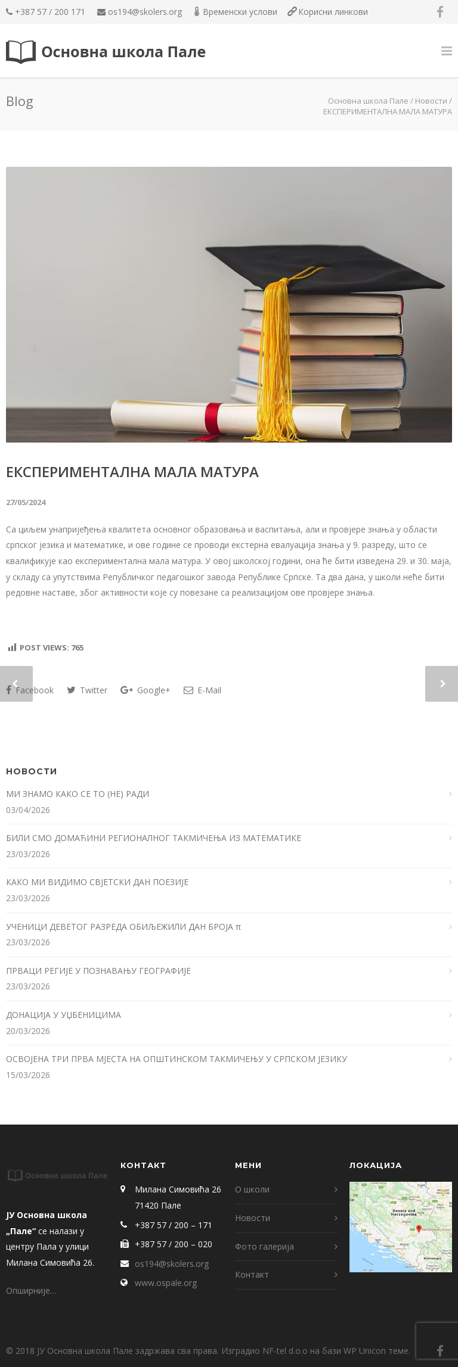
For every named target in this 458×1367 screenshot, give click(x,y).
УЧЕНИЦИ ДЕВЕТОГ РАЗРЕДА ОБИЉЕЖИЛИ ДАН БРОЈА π (123, 926)
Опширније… (31, 1290)
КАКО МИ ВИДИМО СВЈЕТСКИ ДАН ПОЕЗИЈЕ (97, 882)
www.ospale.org (166, 1282)
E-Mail (202, 690)
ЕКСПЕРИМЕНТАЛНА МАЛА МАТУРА (132, 471)
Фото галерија (264, 1246)
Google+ (145, 690)
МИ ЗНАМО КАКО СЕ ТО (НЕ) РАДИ (78, 793)
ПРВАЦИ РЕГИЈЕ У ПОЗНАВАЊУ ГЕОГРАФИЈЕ (99, 970)
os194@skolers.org (145, 11)
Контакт (252, 1274)
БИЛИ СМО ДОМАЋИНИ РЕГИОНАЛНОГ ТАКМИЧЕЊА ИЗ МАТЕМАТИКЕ (155, 837)
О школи (252, 1189)
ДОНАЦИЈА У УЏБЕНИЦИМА (63, 1014)
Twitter (87, 690)
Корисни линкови (333, 11)
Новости (431, 100)
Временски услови (240, 11)
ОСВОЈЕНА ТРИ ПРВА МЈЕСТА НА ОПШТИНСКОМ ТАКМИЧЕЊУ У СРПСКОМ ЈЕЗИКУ (176, 1058)
